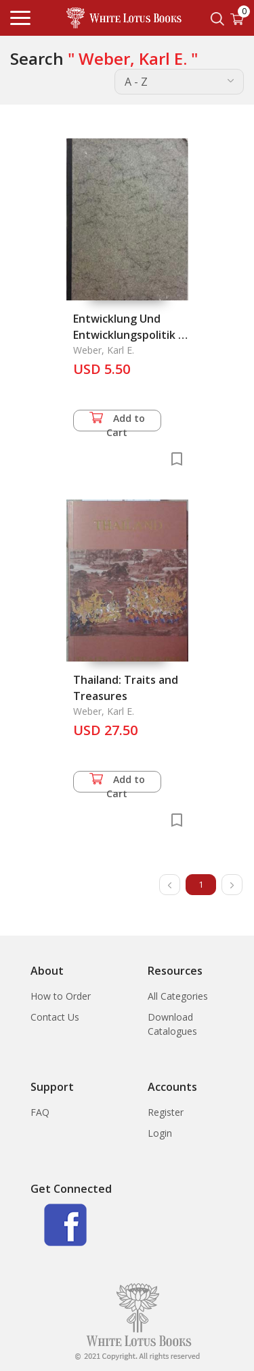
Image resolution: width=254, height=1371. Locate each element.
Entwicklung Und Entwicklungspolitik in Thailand (130, 334)
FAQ (39, 1112)
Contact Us (54, 1017)
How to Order (60, 996)
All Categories (178, 996)
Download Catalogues (172, 1024)
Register (166, 1112)
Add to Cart (117, 421)
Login (160, 1133)
